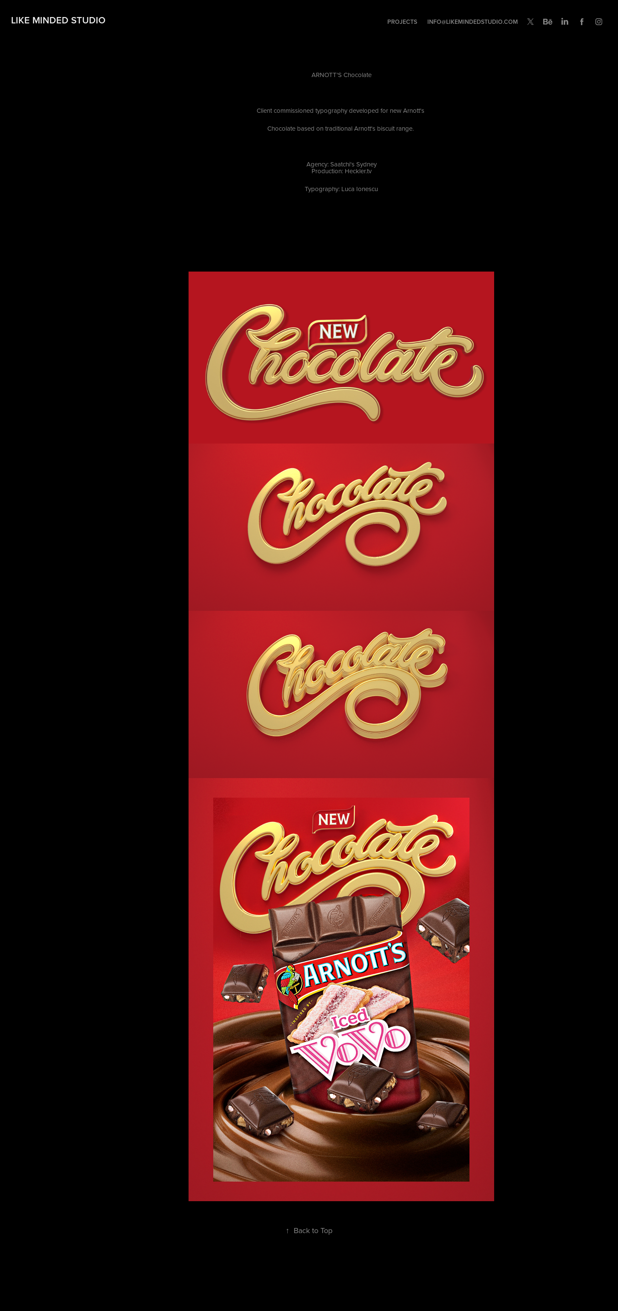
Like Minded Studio (58, 20)
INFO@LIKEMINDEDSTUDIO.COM (472, 21)
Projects (402, 21)
